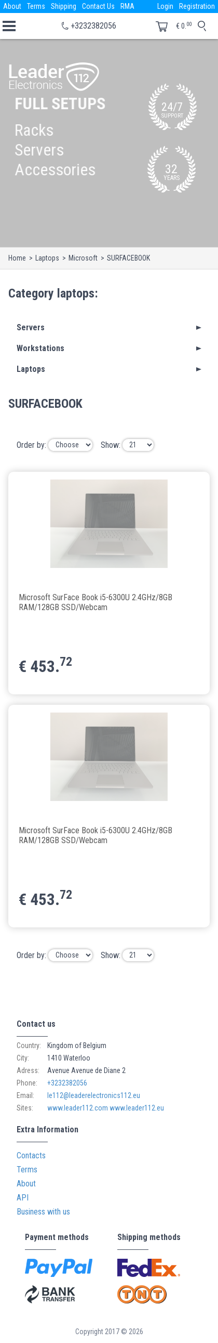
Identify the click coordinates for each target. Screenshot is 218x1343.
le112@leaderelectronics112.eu (93, 1095)
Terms (36, 6)
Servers (31, 327)
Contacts (31, 1155)
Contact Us (98, 6)
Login (165, 6)
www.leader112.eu (137, 1108)
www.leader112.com (77, 1108)
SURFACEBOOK (128, 258)
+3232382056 (93, 26)
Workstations (40, 348)
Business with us (43, 1212)
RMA (127, 6)
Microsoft (83, 258)
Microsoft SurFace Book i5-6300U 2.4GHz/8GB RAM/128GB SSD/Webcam (95, 602)
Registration (197, 6)
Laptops (47, 258)
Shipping (63, 6)
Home (17, 258)
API (23, 1198)
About (12, 6)
